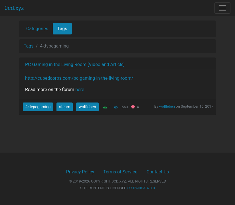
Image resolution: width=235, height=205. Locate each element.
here (79, 89)
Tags (62, 28)
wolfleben (87, 106)
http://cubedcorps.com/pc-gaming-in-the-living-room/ (79, 78)
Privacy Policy (80, 172)
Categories (37, 28)
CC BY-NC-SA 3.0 (141, 188)
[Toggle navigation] (222, 8)
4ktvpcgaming (37, 106)
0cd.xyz (14, 8)
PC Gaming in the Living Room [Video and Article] (75, 64)
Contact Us (158, 172)
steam (64, 106)
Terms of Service (120, 172)
